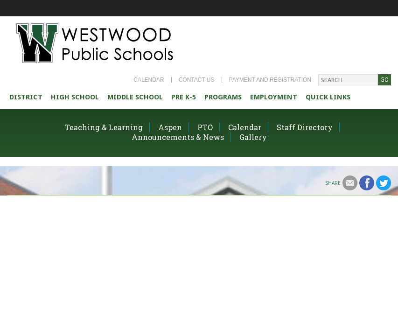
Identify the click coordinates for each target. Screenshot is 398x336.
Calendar (148, 80)
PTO (205, 127)
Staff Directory (305, 127)
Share (333, 183)
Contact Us (197, 80)
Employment (273, 97)
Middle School (135, 97)
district (25, 97)
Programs (223, 97)
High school (75, 97)
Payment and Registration (270, 80)
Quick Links (328, 97)
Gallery (253, 137)
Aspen (170, 127)
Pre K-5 (183, 97)
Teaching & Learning (104, 127)
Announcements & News (178, 137)
